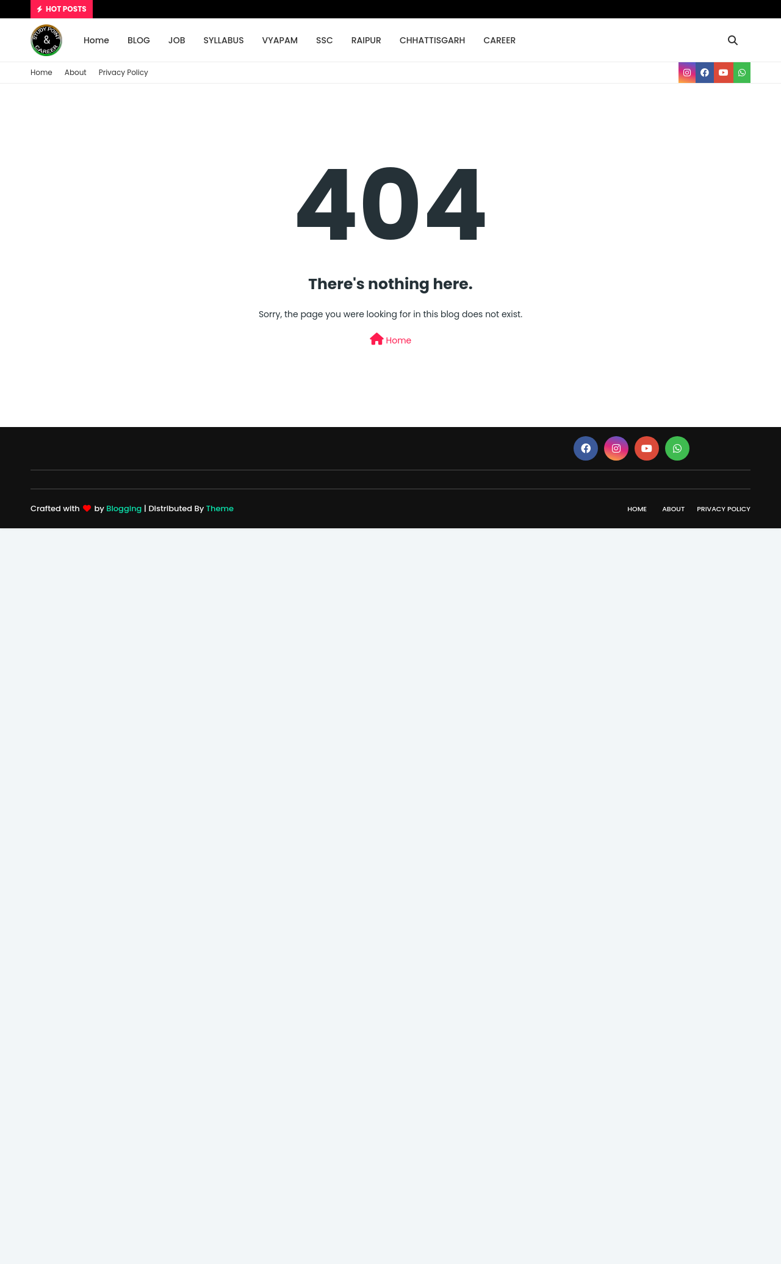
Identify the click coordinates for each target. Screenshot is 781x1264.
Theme (220, 508)
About (76, 72)
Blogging (124, 508)
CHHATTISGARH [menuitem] (433, 40)
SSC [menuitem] (324, 40)
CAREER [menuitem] (499, 40)
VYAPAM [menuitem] (280, 40)
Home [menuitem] (96, 40)
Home (41, 72)
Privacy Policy (123, 72)
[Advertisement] (366, 711)
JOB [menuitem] (176, 40)
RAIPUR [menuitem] (366, 40)
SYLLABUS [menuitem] (224, 40)
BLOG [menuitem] (139, 40)
